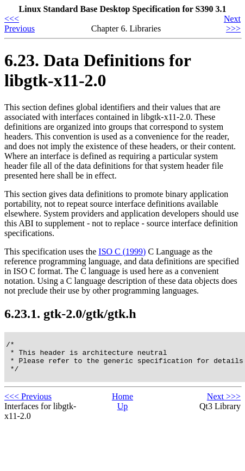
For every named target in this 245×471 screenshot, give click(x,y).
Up (122, 412)
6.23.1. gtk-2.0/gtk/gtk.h (70, 314)
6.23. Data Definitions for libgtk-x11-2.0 (97, 70)
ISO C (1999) (122, 251)
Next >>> (232, 23)
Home (122, 403)
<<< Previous (19, 23)
